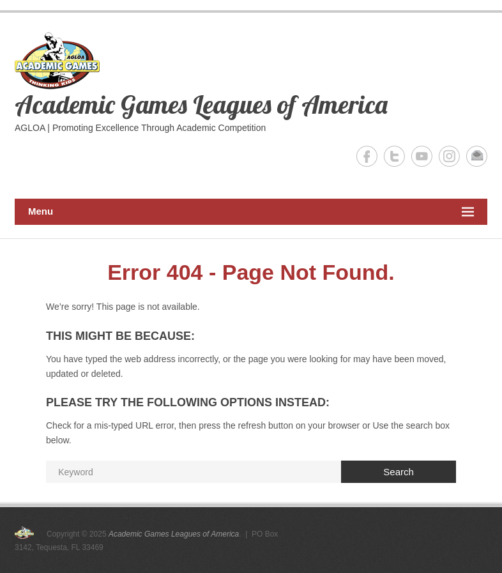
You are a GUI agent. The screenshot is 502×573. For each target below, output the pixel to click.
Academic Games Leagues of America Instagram (449, 156)
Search (398, 471)
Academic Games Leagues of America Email (476, 156)
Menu (251, 212)
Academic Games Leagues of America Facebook (366, 156)
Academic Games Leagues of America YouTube (421, 156)
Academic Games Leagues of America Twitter (394, 156)
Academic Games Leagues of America (201, 104)
